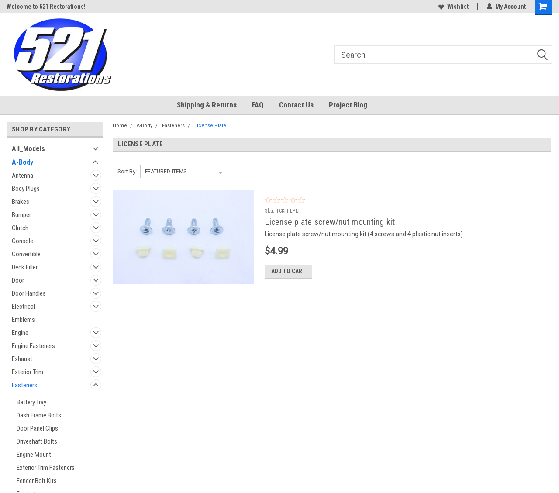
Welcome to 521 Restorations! (46, 6)
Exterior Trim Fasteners (46, 468)
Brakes (20, 202)
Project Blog (348, 104)
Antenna (22, 175)
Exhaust (22, 359)
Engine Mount (34, 455)
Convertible (26, 254)
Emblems (23, 320)
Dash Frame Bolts (39, 415)
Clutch (20, 228)
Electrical (23, 306)
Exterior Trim (27, 372)
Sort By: (127, 171)
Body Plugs (26, 189)
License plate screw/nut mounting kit (330, 222)
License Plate (210, 125)
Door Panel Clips (37, 428)
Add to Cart (288, 271)
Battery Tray (31, 402)
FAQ (258, 104)
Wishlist (453, 6)
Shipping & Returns (207, 104)
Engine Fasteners (33, 346)
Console (22, 241)
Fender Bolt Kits (37, 481)
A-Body (22, 162)
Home (120, 125)
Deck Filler (25, 267)
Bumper (21, 215)
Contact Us (296, 104)
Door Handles (29, 293)
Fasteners (24, 385)
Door (18, 280)
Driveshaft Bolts (37, 441)
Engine (20, 333)
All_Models (28, 149)
